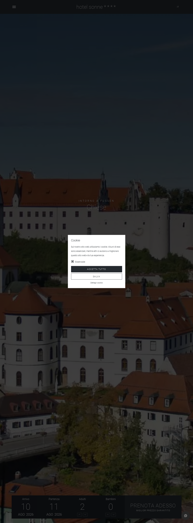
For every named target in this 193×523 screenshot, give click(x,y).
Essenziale (80, 262)
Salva (96, 276)
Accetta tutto (96, 269)
